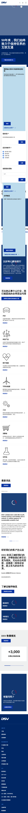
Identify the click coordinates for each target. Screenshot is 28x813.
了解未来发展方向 (8, 60)
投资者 (3, 793)
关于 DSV (3, 787)
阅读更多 (7, 278)
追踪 (22, 179)
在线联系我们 (8, 719)
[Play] (21, 7)
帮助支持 (3, 803)
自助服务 (3, 750)
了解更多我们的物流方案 (11, 254)
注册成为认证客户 (10, 127)
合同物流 (3, 773)
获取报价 (3, 747)
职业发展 (3, 790)
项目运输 (3, 770)
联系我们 (3, 784)
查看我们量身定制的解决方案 (11, 298)
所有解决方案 (4, 776)
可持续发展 (4, 800)
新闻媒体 (3, 796)
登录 (7, 123)
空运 (2, 760)
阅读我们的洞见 (8, 604)
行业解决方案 (4, 757)
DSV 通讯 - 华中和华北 (7, 806)
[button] (7, 678)
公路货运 (3, 767)
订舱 (2, 743)
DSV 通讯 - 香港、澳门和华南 (8, 809)
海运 (2, 764)
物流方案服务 (9, 250)
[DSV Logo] (4, 3)
